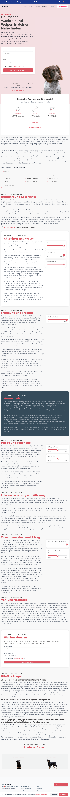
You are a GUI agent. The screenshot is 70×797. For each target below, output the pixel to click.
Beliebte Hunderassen (26, 791)
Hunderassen (9, 167)
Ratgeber (38, 6)
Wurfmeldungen (62, 6)
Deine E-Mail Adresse (9, 653)
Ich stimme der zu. (14, 66)
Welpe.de (5, 6)
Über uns (44, 6)
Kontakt (39, 789)
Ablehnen (54, 794)
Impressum (40, 791)
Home (2, 167)
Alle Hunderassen (25, 789)
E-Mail (4, 59)
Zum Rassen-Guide (18, 90)
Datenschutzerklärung (17, 66)
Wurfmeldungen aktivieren (18, 70)
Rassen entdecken (29, 6)
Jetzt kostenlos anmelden (27, 662)
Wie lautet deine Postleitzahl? (10, 50)
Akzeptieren (63, 794)
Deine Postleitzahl (8, 646)
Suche (51, 6)
